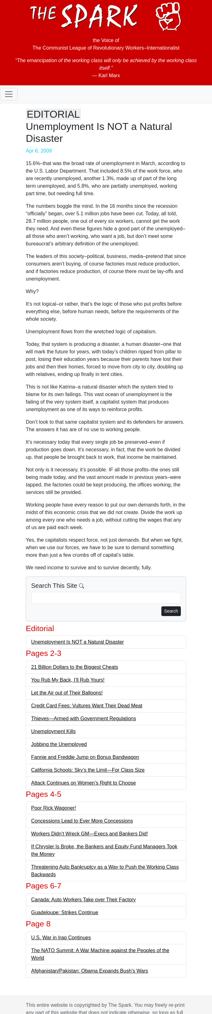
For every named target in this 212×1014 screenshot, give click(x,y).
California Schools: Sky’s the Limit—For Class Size (88, 770)
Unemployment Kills (53, 731)
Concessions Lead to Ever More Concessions (82, 821)
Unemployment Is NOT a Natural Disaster (77, 642)
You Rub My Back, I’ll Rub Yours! (67, 680)
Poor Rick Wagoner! (53, 808)
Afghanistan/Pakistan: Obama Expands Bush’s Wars (89, 971)
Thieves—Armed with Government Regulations (83, 718)
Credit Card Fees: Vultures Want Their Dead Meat (86, 705)
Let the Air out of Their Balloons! (67, 692)
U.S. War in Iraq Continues (61, 937)
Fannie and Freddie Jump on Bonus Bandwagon (85, 757)
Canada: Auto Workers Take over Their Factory (83, 899)
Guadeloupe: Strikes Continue (64, 912)
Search (171, 611)
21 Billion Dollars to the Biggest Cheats (74, 667)
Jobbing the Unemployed (59, 744)
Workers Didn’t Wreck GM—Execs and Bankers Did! (89, 833)
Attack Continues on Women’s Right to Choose (83, 783)
